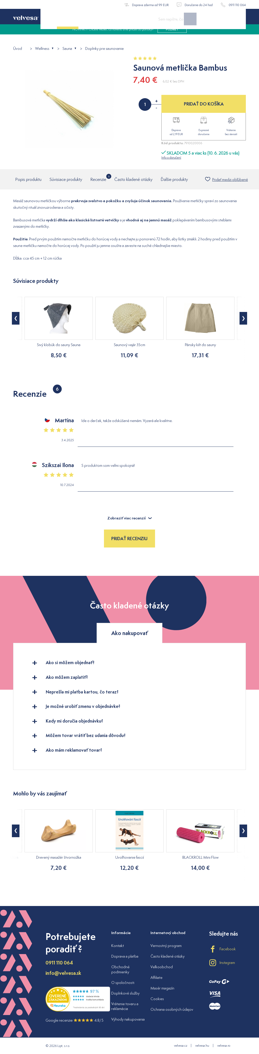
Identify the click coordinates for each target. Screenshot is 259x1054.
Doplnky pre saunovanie (104, 49)
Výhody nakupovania (128, 1019)
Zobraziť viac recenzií (129, 518)
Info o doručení (171, 157)
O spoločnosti (122, 982)
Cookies (157, 998)
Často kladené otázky (133, 179)
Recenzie (98, 178)
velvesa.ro (223, 1045)
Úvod (17, 49)
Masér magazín (162, 988)
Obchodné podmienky (120, 969)
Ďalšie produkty (174, 179)
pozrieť (172, 35)
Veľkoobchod (161, 966)
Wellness (42, 49)
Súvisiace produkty (66, 179)
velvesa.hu (202, 1045)
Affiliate (156, 977)
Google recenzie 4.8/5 (74, 1020)
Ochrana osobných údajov (171, 1009)
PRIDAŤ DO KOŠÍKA (204, 104)
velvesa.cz (180, 1045)
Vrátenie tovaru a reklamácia (124, 1006)
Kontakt (117, 945)
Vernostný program (166, 945)
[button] (15, 318)
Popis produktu (28, 179)
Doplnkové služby (125, 993)
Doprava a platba (124, 956)
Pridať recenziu (129, 538)
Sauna (67, 49)
